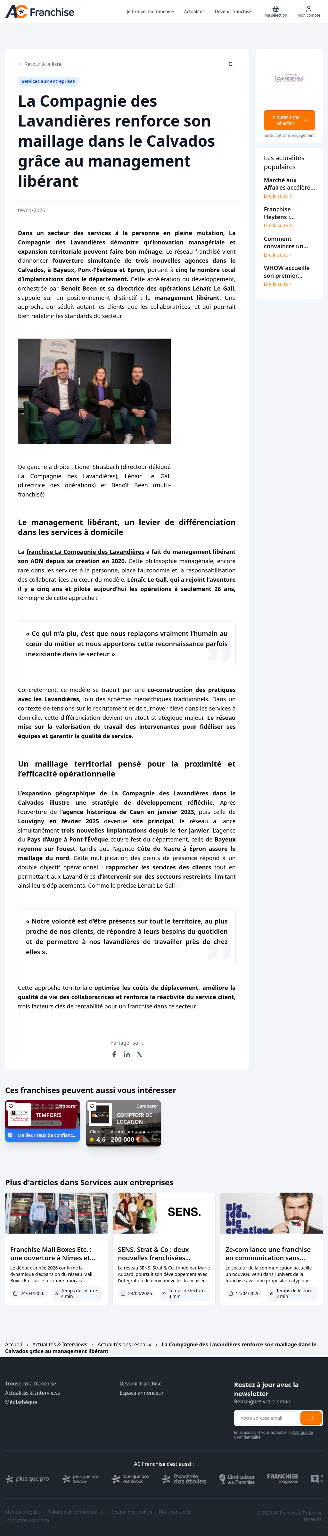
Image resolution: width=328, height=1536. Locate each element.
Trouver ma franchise (30, 1383)
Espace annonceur (141, 1393)
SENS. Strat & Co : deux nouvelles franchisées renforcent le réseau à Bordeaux (153, 1262)
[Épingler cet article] (231, 64)
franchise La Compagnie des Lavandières (85, 551)
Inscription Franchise (27, 1520)
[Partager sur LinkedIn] (127, 1054)
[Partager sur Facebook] (114, 1054)
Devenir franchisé (140, 1383)
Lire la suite (278, 196)
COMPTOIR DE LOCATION (134, 1118)
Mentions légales (23, 1512)
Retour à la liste (40, 64)
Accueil (13, 1344)
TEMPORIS (49, 1115)
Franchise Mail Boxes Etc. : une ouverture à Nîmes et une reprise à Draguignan (51, 1257)
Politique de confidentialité (75, 1512)
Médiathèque (21, 1402)
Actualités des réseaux (124, 1344)
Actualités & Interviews (59, 1344)
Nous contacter (175, 1512)
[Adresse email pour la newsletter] (266, 1418)
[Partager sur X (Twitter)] (140, 1054)
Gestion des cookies (131, 1512)
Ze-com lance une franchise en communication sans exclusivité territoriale (268, 1257)
